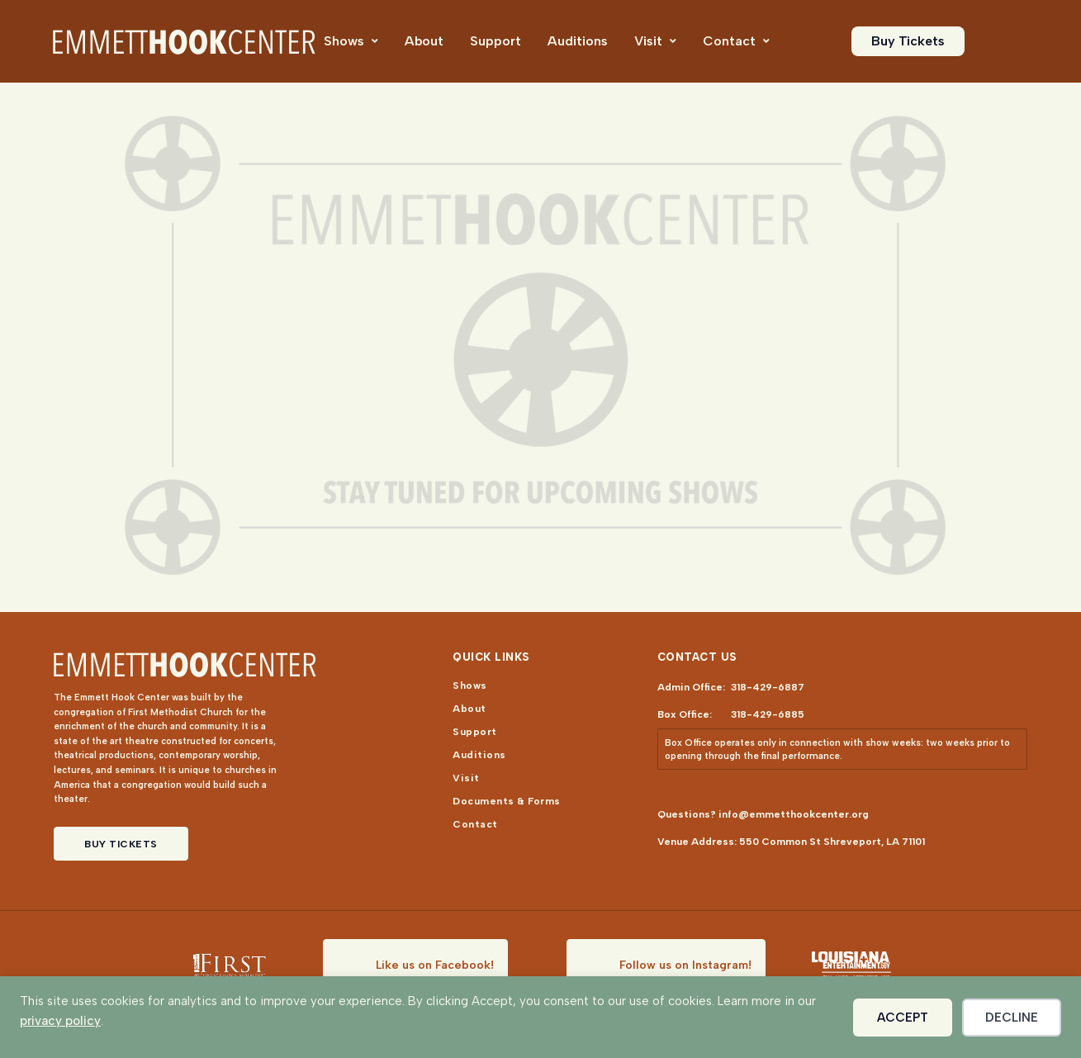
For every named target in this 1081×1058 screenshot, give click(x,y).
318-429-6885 (767, 714)
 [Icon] (375, 41)
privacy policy (60, 1020)
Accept (902, 1017)
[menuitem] (350, 41)
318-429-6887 (767, 687)
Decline (1011, 1017)
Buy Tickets (121, 844)
